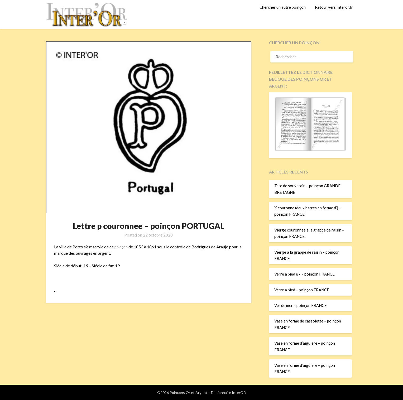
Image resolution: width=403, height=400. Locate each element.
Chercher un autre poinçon (283, 7)
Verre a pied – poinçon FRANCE (301, 289)
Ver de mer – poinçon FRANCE (300, 305)
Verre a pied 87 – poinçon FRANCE (304, 274)
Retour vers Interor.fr (334, 7)
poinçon (121, 246)
